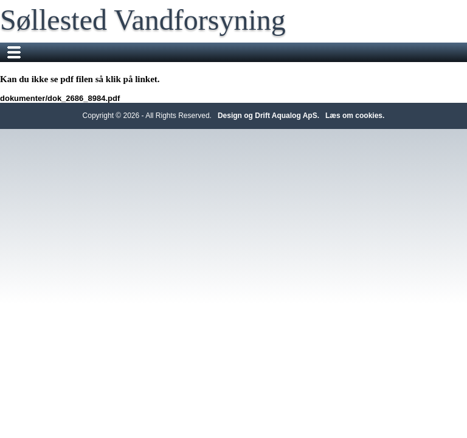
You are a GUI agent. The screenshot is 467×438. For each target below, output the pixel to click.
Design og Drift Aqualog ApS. (268, 115)
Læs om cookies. (354, 115)
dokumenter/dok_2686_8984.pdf (60, 98)
